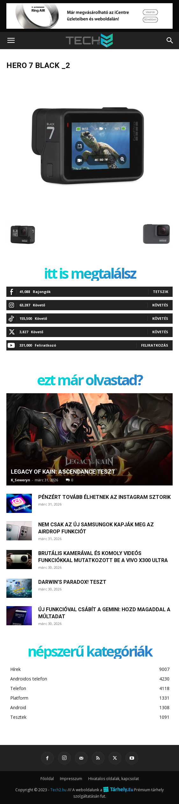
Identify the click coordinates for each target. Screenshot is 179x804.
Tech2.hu (58, 790)
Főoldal (47, 778)
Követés (160, 305)
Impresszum (71, 778)
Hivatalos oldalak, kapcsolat (113, 778)
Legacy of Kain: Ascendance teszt (63, 471)
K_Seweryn (20, 479)
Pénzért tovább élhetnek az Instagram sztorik (104, 497)
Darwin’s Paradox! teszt (72, 582)
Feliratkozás (154, 345)
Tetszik (160, 291)
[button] (11, 40)
